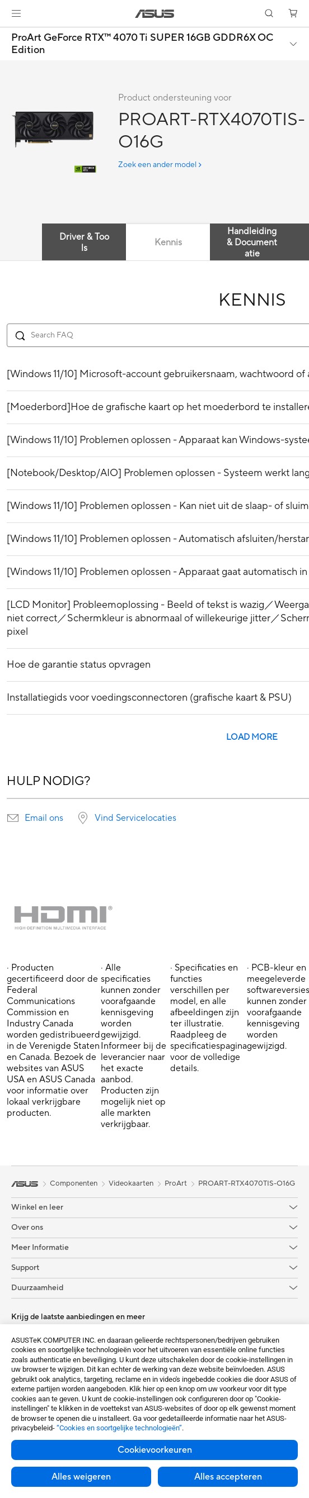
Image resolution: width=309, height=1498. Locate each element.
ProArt (176, 1183)
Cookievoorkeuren (155, 1450)
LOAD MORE (252, 737)
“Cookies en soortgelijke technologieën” (119, 1428)
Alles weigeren (81, 1476)
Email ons (44, 818)
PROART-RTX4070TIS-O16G (246, 1183)
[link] (155, 13)
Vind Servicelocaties (135, 818)
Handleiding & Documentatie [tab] (252, 242)
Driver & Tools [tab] (84, 242)
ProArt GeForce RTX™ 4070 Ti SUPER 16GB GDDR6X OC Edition (142, 44)
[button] (16, 13)
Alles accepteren (228, 1476)
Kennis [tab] (168, 242)
